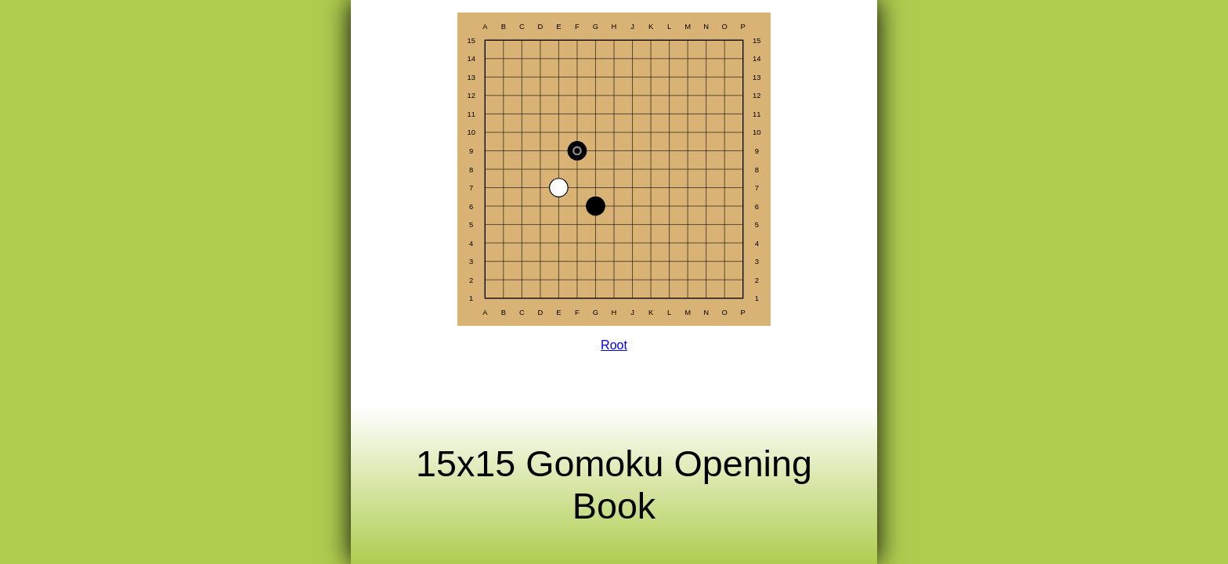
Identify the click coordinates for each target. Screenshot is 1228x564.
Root (614, 345)
